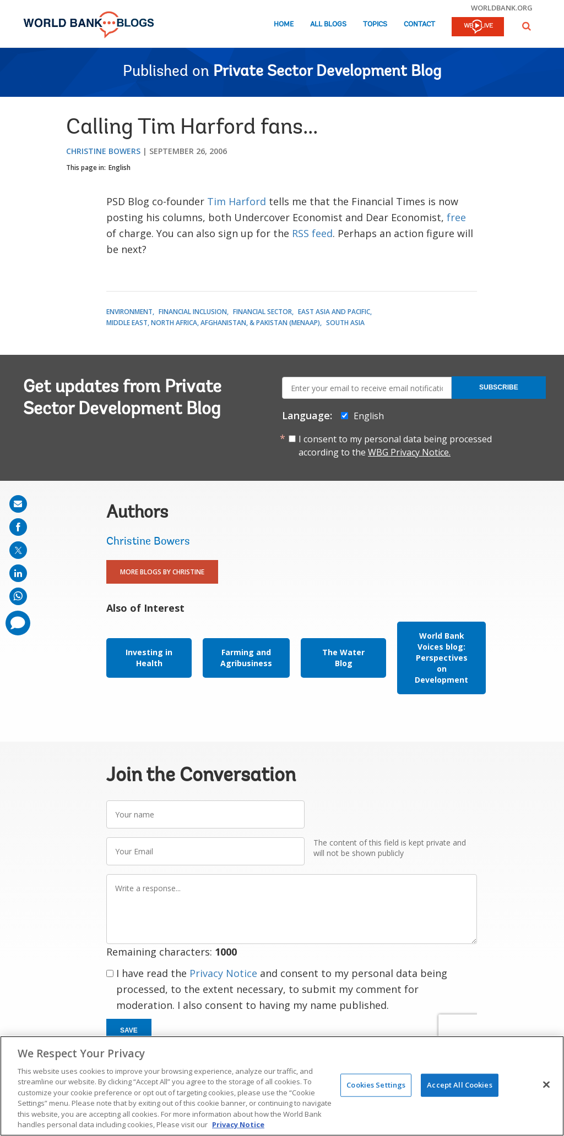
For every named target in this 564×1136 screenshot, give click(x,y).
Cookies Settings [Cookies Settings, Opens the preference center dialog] (375, 1085)
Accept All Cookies (459, 1085)
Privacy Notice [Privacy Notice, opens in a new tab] (238, 1124)
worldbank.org (502, 7)
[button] (526, 26)
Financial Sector (262, 311)
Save (129, 1030)
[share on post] (18, 550)
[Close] (546, 1084)
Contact (419, 24)
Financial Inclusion (193, 311)
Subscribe (498, 387)
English (120, 167)
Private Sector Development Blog (327, 72)
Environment (129, 311)
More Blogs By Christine (162, 572)
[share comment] (18, 623)
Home (284, 24)
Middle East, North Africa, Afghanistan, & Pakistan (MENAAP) (213, 322)
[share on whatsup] (18, 596)
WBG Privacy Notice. (409, 452)
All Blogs (328, 24)
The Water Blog (343, 657)
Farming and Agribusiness (246, 657)
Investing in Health (149, 657)
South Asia (345, 322)
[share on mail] (18, 504)
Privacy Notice (223, 973)
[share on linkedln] (18, 573)
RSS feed (312, 233)
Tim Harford (236, 201)
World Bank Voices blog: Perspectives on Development (441, 657)
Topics (375, 24)
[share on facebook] (18, 527)
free (456, 217)
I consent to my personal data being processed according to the (395, 445)
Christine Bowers (103, 151)
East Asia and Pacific (334, 311)
